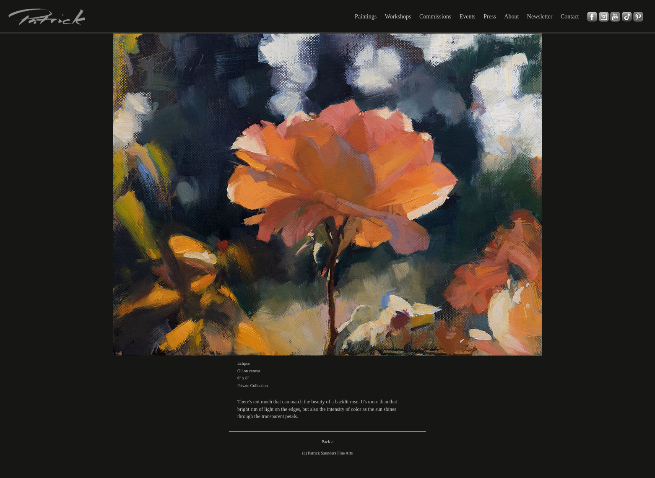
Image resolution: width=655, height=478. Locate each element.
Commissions (435, 16)
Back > (328, 441)
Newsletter (540, 16)
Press (489, 16)
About (511, 16)
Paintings (366, 16)
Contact (570, 16)
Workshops (398, 16)
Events (468, 16)
